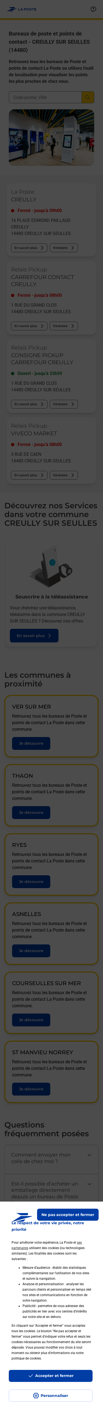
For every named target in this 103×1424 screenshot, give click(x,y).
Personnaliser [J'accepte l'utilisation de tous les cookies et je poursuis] (54, 1395)
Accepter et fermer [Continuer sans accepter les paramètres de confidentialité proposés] (54, 1375)
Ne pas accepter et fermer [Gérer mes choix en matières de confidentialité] (67, 1214)
